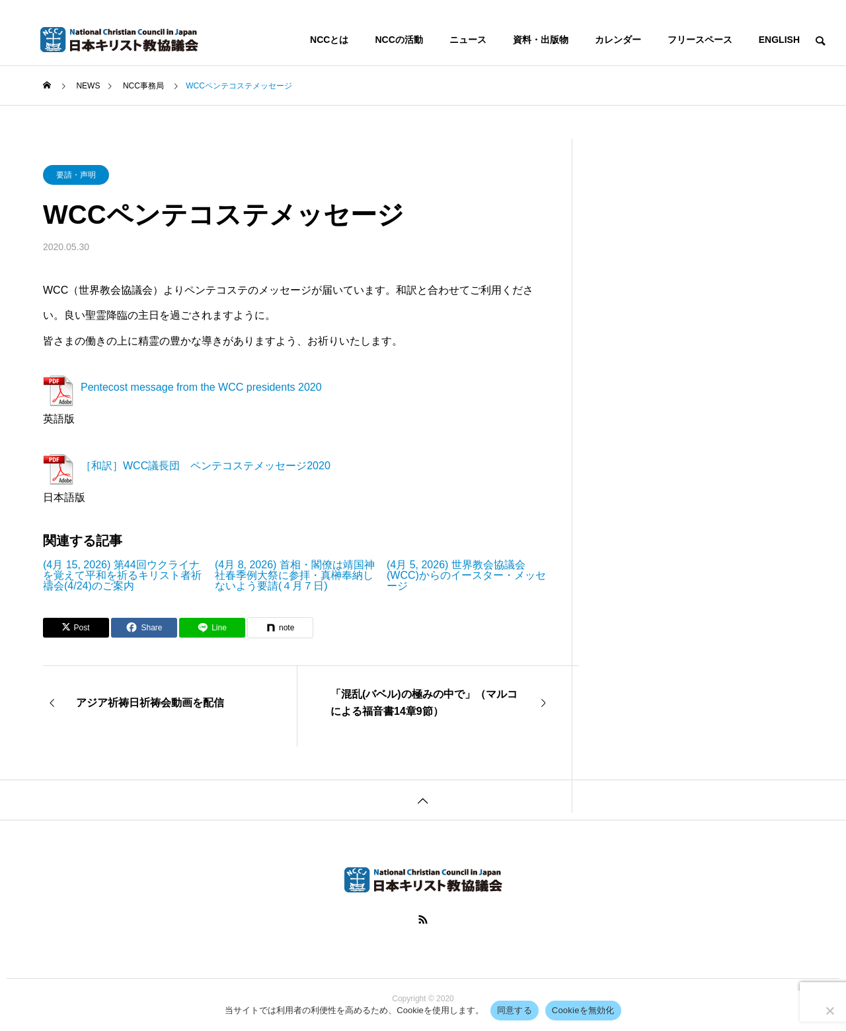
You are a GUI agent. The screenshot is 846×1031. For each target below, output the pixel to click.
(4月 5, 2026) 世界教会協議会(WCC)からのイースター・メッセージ (466, 575)
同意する (514, 1010)
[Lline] (212, 628)
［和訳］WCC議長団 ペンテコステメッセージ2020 (205, 465)
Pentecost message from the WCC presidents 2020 (201, 387)
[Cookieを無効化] (829, 1010)
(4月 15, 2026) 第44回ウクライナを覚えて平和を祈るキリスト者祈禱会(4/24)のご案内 (122, 575)
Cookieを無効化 (583, 1010)
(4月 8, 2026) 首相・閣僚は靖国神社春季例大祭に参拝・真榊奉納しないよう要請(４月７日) (295, 575)
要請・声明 (76, 175)
